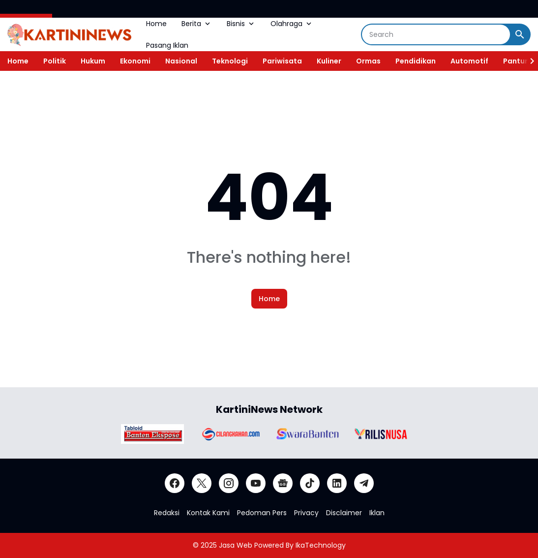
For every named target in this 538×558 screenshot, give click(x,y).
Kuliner (329, 61)
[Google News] (283, 483)
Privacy (306, 513)
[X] (201, 483)
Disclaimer (344, 513)
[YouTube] (256, 483)
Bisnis (241, 24)
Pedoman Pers (262, 513)
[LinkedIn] (337, 483)
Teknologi (230, 61)
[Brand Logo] (152, 434)
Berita (196, 24)
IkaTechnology (321, 545)
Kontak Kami (208, 513)
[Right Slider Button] (528, 61)
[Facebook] (174, 483)
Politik (54, 61)
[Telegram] (364, 483)
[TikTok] (310, 483)
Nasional (181, 61)
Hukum (93, 61)
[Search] (436, 34)
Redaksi (166, 513)
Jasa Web (235, 545)
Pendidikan (415, 61)
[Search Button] (520, 34)
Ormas (368, 61)
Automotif (469, 61)
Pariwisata (282, 61)
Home (156, 24)
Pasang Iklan (167, 45)
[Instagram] (229, 483)
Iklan (377, 513)
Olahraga (291, 24)
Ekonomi (135, 61)
